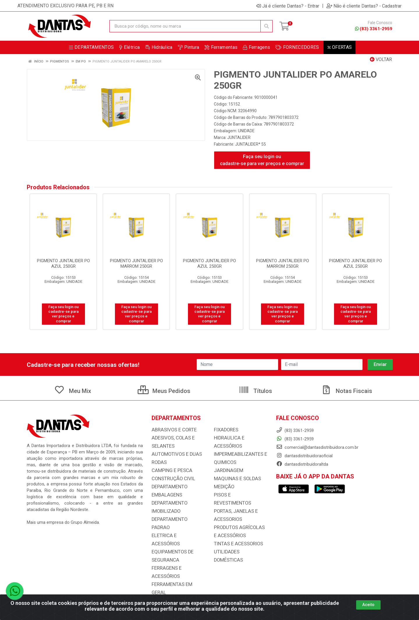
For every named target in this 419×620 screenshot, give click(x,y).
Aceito (368, 604)
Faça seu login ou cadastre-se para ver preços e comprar (262, 160)
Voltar (381, 59)
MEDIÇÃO (223, 486)
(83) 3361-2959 (373, 28)
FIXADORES (225, 430)
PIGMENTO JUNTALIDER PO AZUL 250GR (63, 263)
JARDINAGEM (227, 470)
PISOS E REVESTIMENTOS (239, 495)
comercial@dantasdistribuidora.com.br (317, 447)
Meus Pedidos (164, 390)
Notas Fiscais (346, 390)
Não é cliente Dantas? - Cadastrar (364, 5)
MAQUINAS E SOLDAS (235, 478)
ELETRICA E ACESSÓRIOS (176, 527)
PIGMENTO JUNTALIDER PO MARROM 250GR (136, 263)
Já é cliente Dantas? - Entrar (287, 5)
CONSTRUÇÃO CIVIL (171, 478)
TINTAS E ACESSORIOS (236, 535)
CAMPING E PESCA (170, 470)
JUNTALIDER (239, 137)
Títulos (255, 390)
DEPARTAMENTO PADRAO (176, 519)
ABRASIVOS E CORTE (172, 430)
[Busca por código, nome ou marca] (185, 26)
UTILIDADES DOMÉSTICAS (239, 543)
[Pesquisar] (266, 26)
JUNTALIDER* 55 (250, 144)
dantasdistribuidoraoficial (304, 455)
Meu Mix (72, 390)
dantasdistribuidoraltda (302, 464)
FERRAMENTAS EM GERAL (177, 568)
